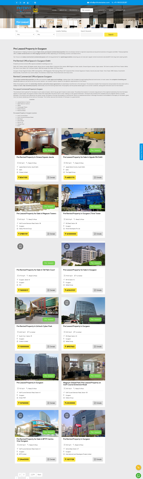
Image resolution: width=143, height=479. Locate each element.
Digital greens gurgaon (52, 382)
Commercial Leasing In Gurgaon (29, 451)
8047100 (22, 178)
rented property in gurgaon (25, 390)
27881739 (100, 178)
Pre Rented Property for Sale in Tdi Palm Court (69, 214)
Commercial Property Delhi (27, 419)
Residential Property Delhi (27, 422)
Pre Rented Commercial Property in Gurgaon (112, 397)
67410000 (23, 347)
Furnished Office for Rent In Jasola (27, 463)
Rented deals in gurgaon (109, 390)
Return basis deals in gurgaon (110, 386)
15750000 (101, 290)
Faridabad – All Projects (26, 441)
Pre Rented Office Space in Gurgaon (56, 401)
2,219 (33, 362)
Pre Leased (87, 10)
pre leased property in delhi (81, 394)
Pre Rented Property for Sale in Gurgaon (29, 397)
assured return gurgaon (80, 390)
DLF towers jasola (22, 382)
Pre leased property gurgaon (110, 379)
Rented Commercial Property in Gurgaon (82, 401)
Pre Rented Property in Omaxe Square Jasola (32, 158)
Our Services (100, 10)
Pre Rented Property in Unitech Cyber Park (32, 271)
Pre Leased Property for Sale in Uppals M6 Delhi (71, 158)
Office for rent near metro (53, 386)
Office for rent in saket (109, 382)
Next (39, 362)
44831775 (62, 178)
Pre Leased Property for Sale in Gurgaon (107, 214)
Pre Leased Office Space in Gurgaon (28, 401)
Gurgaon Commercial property (28, 453)
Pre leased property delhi (109, 375)
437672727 (101, 234)
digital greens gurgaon (52, 390)
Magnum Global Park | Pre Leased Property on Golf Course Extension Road (31, 328)
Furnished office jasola (52, 375)
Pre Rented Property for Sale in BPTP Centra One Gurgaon (70, 327)
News (111, 10)
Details (43, 177)
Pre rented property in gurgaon (54, 394)
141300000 (23, 234)
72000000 (23, 290)
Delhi (18, 414)
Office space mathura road (25, 386)
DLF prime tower (78, 375)
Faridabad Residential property (28, 439)
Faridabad (19, 429)
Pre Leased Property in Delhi (21, 99)
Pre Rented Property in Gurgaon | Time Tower (33, 214)
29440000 (62, 347)
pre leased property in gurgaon (26, 394)
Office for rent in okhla (52, 379)
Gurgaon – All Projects (25, 461)
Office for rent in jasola (24, 379)
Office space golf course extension (84, 382)
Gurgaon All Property (23, 444)
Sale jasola (76, 386)
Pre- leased (41, 150)
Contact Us (120, 10)
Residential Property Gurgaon (28, 456)
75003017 (62, 234)
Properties (74, 10)
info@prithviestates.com (83, 421)
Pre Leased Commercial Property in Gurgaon (84, 397)
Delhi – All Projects (24, 427)
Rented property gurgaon (81, 379)
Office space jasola (22, 375)
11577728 (100, 347)
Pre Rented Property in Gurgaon (107, 326)
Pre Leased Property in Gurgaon (68, 270)
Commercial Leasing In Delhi (27, 417)
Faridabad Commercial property (29, 436)
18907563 (62, 290)
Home (54, 10)
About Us (63, 10)
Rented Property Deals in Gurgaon (55, 397)
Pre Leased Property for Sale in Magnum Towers (107, 158)
